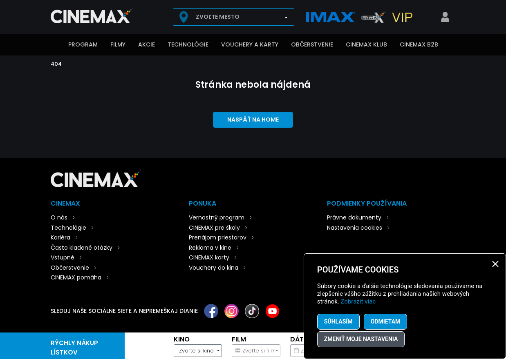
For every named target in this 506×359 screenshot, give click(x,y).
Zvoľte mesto (218, 17)
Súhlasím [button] (338, 321)
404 (56, 64)
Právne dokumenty (354, 217)
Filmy (117, 44)
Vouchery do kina (213, 268)
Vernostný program (216, 217)
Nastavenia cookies (354, 228)
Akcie (146, 44)
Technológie (188, 44)
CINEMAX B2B (419, 44)
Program (83, 44)
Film (239, 339)
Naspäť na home (253, 119)
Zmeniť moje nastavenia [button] (361, 339)
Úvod (55, 45)
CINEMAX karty (209, 257)
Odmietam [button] (386, 321)
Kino (182, 339)
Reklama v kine (210, 248)
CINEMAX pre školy (214, 228)
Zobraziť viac (358, 301)
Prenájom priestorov (217, 237)
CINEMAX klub (366, 44)
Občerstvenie (312, 44)
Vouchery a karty (249, 44)
